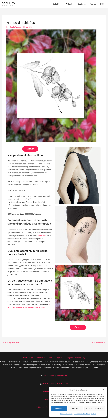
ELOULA (59, 4)
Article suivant (99, 342)
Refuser (75, 408)
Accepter (59, 408)
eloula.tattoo (47, 375)
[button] (104, 390)
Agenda (94, 4)
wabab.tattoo (47, 383)
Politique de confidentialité (82, 414)
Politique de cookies (66, 414)
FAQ (102, 4)
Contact (93, 414)
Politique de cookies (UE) (74, 358)
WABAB (71, 4)
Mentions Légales (55, 358)
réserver (41, 235)
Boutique (83, 4)
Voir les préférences (94, 408)
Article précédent (10, 342)
